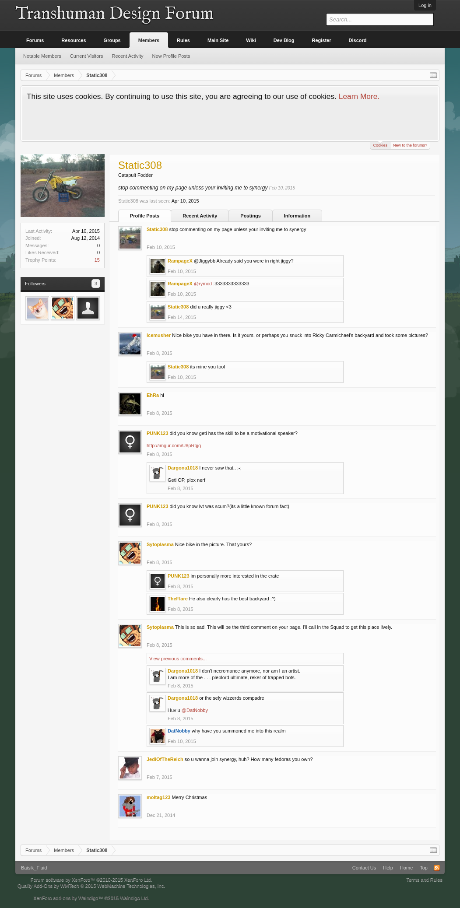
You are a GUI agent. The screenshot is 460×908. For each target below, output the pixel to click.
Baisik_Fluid (34, 867)
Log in (425, 5)
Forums (35, 40)
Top (424, 867)
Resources (73, 40)
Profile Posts (144, 215)
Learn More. (359, 96)
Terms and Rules (424, 879)
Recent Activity (200, 215)
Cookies (380, 144)
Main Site (217, 40)
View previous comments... (178, 658)
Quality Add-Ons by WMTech (91, 885)
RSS (436, 867)
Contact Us (364, 867)
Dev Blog (284, 40)
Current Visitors (86, 56)
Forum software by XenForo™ (91, 879)
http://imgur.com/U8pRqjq (174, 445)
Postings (250, 215)
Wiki (251, 40)
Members (148, 40)
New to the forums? (410, 145)
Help (388, 867)
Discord (358, 40)
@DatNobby (195, 710)
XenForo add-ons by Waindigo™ (68, 898)
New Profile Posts (171, 56)
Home (406, 867)
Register (321, 40)
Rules (183, 40)
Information (297, 215)
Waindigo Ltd (134, 898)
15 (97, 260)
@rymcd (203, 283)
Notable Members (42, 56)
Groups (112, 40)
